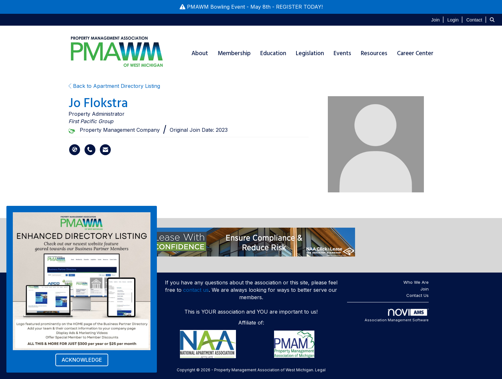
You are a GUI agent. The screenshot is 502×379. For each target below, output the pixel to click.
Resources (374, 53)
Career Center (415, 53)
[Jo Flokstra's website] (75, 150)
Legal (320, 369)
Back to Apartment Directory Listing (114, 86)
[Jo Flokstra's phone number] (90, 150)
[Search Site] (493, 19)
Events (342, 53)
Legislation (310, 53)
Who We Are (416, 282)
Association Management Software (397, 315)
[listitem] (438, 19)
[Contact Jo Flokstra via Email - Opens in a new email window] (105, 150)
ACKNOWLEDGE (81, 360)
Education (273, 53)
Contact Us (417, 295)
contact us (196, 290)
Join (424, 288)
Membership (234, 53)
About (199, 53)
